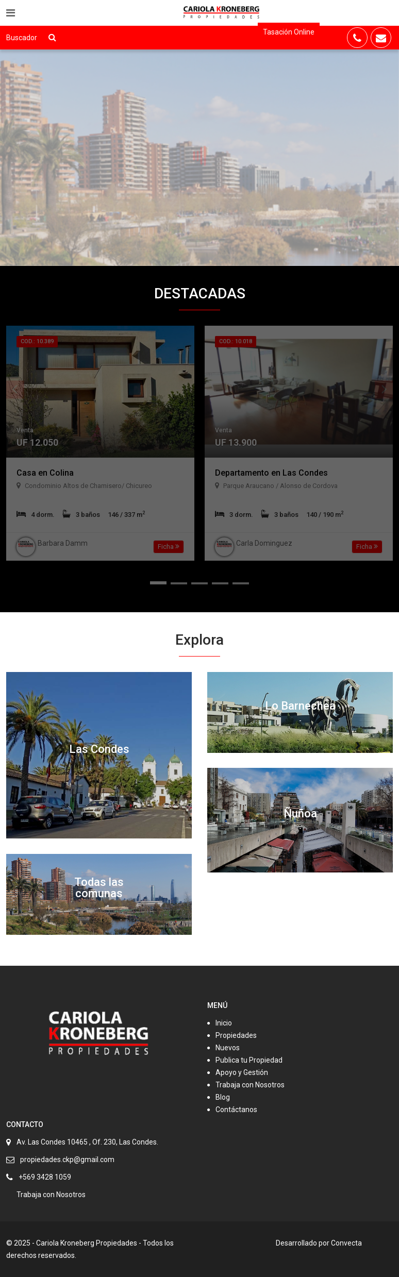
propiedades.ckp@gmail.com (67, 1159)
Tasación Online (288, 32)
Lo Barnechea (300, 705)
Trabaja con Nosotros (250, 1085)
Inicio (223, 1023)
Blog (222, 1097)
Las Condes (99, 749)
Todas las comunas (99, 888)
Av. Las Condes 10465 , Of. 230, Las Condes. (87, 1142)
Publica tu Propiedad (248, 1060)
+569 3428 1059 (45, 1177)
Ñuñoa (300, 813)
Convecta (346, 1243)
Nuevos (227, 1048)
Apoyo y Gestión (241, 1072)
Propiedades (236, 1035)
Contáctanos (236, 1109)
